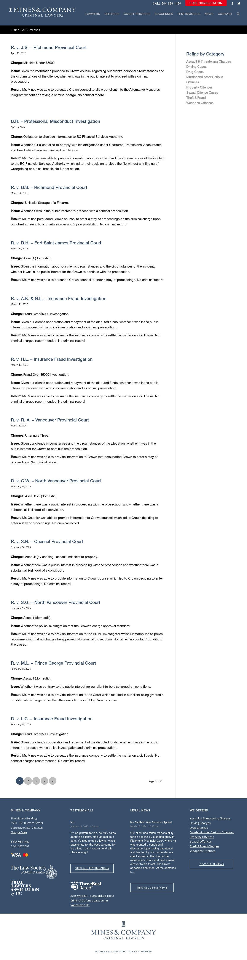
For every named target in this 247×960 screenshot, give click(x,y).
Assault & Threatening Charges (208, 61)
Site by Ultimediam (140, 951)
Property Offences (199, 87)
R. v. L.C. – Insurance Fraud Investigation (51, 718)
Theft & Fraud (196, 98)
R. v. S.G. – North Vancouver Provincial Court (55, 602)
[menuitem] (205, 3)
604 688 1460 (171, 3)
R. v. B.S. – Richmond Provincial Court (49, 187)
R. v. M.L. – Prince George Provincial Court (53, 663)
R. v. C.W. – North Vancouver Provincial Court (56, 480)
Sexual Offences (201, 841)
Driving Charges (200, 823)
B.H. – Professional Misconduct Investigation (55, 121)
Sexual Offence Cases (202, 92)
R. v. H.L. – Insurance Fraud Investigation (51, 359)
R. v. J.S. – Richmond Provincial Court (49, 47)
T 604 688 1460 (20, 841)
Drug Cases (195, 72)
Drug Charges (199, 828)
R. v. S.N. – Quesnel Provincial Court (47, 541)
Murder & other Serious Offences (212, 832)
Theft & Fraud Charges (204, 846)
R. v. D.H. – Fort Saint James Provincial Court (56, 242)
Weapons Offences (200, 103)
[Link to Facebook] (232, 3)
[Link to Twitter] (239, 3)
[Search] (238, 22)
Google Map (19, 832)
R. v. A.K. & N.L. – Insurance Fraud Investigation (58, 298)
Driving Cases (196, 66)
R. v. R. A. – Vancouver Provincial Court (50, 419)
